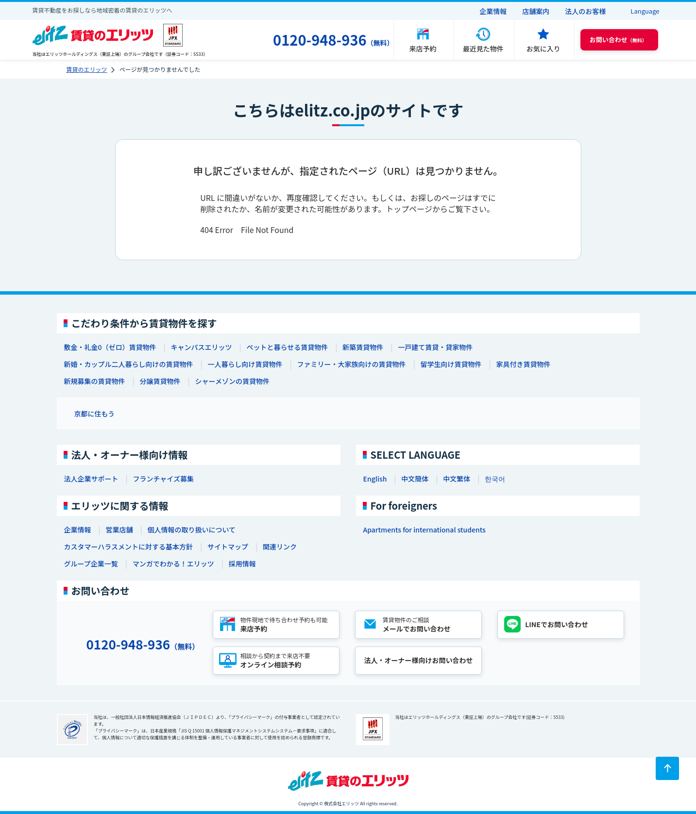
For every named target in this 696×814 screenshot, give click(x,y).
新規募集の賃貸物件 (94, 381)
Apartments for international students (424, 529)
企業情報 (493, 11)
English (375, 478)
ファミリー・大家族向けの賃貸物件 (351, 364)
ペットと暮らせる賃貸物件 (287, 347)
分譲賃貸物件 (160, 381)
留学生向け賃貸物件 (451, 364)
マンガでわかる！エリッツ (173, 563)
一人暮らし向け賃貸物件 (245, 364)
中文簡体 (414, 478)
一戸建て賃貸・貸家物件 (435, 347)
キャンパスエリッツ (201, 347)
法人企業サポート (91, 478)
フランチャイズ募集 (163, 478)
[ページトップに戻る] (667, 768)
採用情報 (242, 563)
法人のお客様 (585, 11)
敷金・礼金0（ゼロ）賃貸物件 (110, 347)
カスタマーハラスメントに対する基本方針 (128, 546)
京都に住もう (94, 413)
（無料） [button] (618, 39)
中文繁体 (456, 478)
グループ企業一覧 (91, 563)
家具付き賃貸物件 (523, 364)
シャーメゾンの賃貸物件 (232, 381)
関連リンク (280, 546)
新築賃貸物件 (362, 347)
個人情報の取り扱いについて (192, 529)
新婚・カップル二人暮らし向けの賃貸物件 (128, 364)
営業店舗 (119, 529)
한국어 (495, 478)
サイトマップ (227, 546)
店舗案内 (535, 11)
